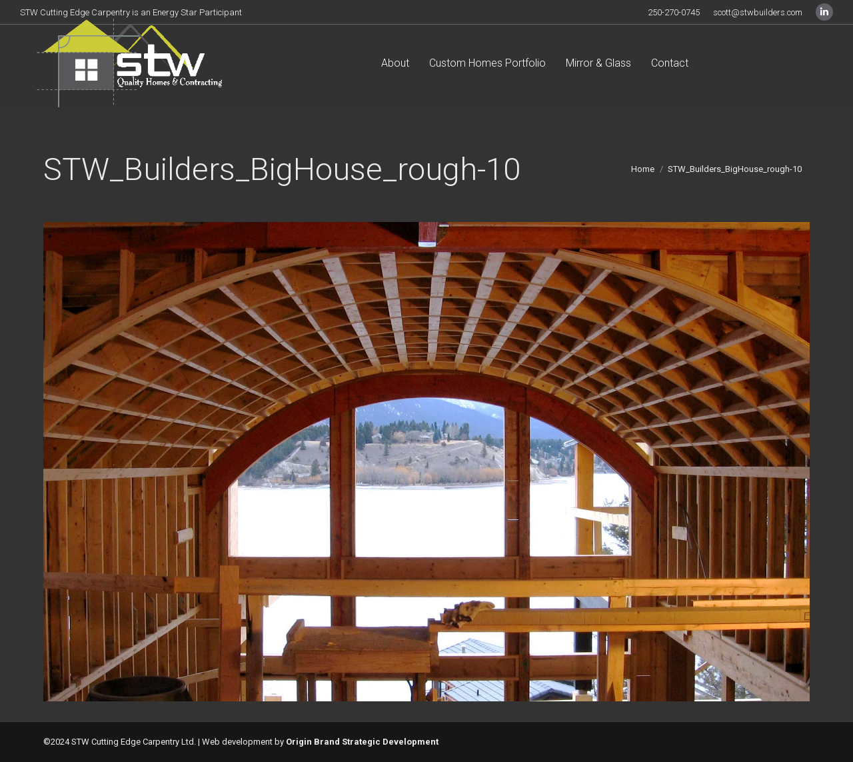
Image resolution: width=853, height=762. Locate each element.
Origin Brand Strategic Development (362, 742)
